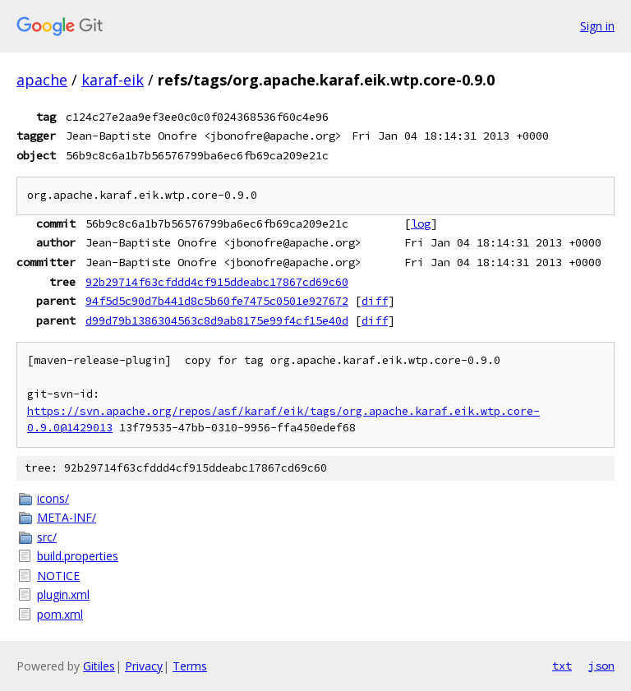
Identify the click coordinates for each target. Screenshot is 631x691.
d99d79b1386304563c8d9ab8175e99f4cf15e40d (216, 320)
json (601, 665)
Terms (190, 666)
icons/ (53, 498)
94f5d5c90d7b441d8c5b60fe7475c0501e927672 (216, 300)
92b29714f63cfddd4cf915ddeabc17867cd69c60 (216, 281)
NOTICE (58, 575)
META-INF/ (66, 517)
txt (562, 665)
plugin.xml (63, 594)
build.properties (77, 556)
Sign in (597, 26)
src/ (47, 537)
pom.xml (60, 614)
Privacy (144, 666)
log (421, 223)
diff (375, 300)
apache (41, 80)
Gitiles (99, 666)
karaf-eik (112, 80)
